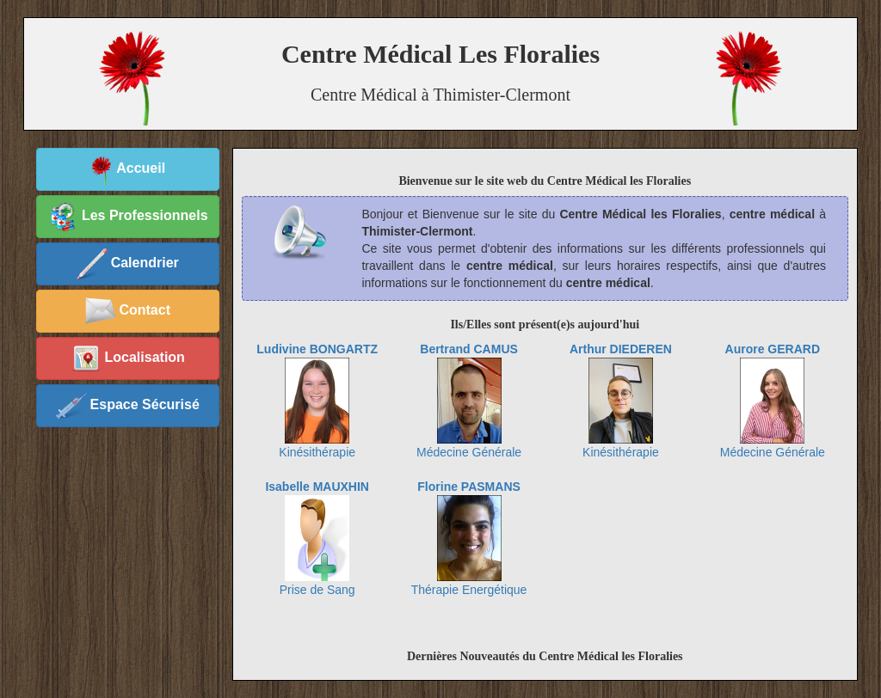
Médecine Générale (468, 400)
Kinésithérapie (317, 400)
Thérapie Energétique (469, 538)
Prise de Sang (317, 538)
